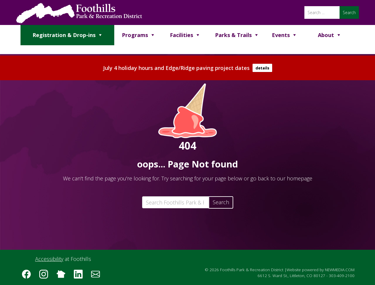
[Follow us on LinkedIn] (80, 276)
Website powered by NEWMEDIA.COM (320, 269)
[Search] (322, 12)
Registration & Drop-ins (64, 34)
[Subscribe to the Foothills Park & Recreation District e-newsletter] (97, 276)
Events (281, 34)
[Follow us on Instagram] (45, 276)
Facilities (181, 34)
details (262, 68)
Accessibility (49, 258)
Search (221, 202)
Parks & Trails (233, 34)
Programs (135, 34)
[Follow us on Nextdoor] (63, 276)
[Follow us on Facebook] (28, 276)
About (326, 34)
